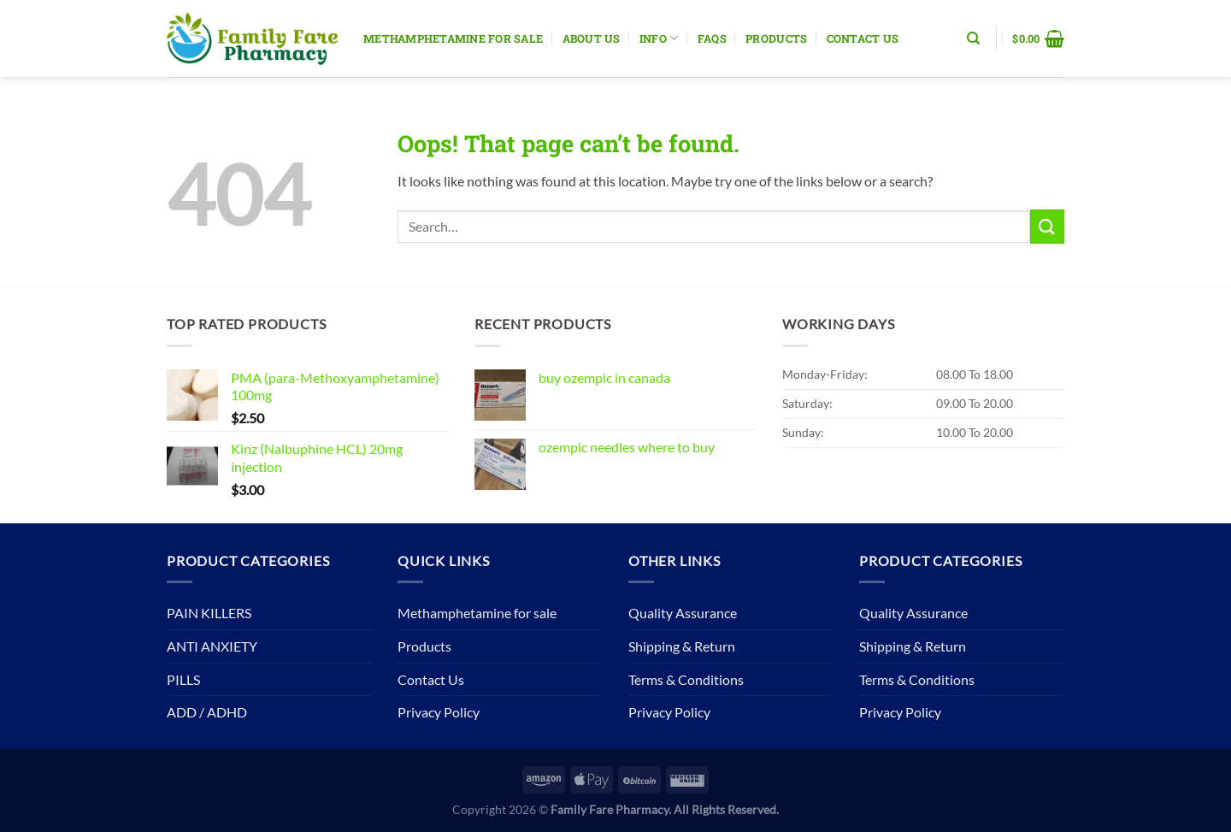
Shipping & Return (681, 646)
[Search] (973, 38)
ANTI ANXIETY (212, 646)
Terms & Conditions (686, 679)
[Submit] (1047, 226)
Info (658, 38)
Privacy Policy (439, 712)
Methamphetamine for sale (453, 38)
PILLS (183, 679)
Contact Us (863, 38)
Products (776, 38)
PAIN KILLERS (209, 613)
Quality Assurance (682, 613)
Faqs (712, 38)
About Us (591, 38)
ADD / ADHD (207, 712)
